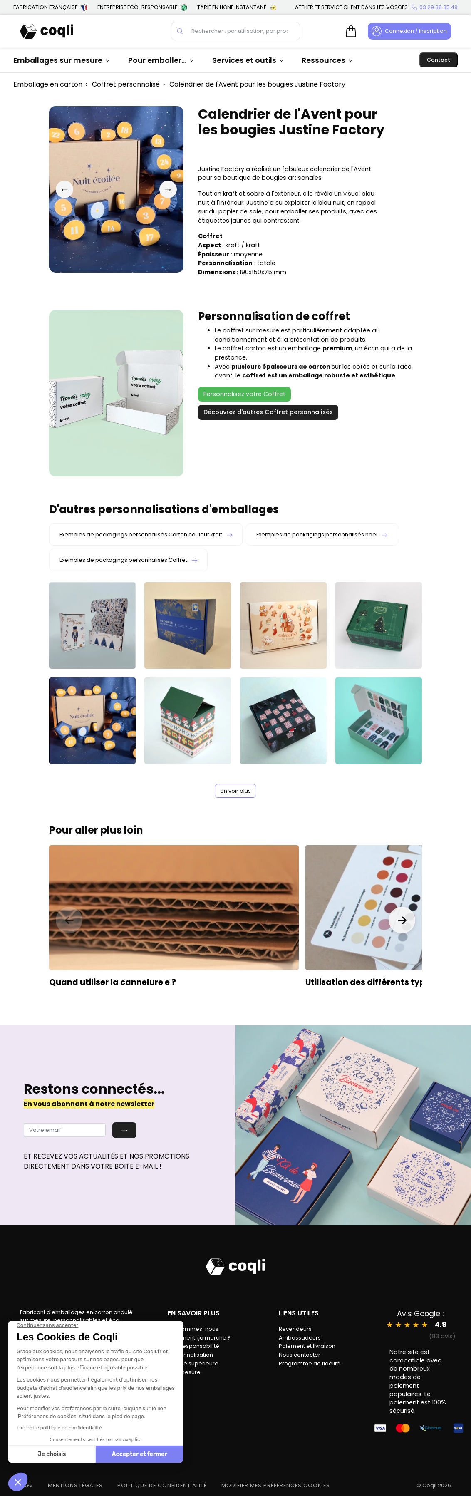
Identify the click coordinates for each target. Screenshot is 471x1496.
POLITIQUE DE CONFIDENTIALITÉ (162, 1485)
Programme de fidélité (309, 1363)
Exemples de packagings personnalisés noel (321, 534)
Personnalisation (190, 1354)
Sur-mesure (184, 1372)
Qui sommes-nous (193, 1328)
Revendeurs (295, 1328)
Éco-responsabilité (193, 1346)
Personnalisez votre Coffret (244, 394)
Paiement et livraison (307, 1346)
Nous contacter (299, 1354)
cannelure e (145, 982)
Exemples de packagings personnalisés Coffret (128, 559)
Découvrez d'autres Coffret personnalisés (268, 412)
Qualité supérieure (193, 1363)
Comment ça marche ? (199, 1337)
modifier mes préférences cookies (275, 1485)
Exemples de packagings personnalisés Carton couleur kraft (145, 534)
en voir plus (235, 790)
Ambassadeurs (300, 1337)
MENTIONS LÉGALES (75, 1485)
